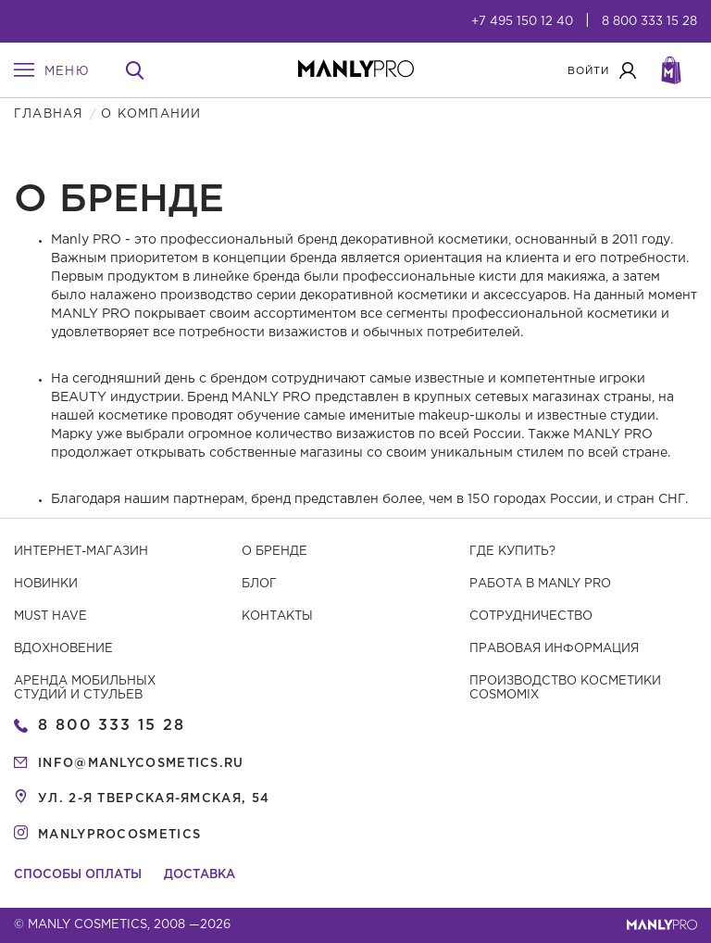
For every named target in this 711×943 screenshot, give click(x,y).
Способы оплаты (78, 875)
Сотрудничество (530, 616)
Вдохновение (63, 649)
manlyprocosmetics (119, 835)
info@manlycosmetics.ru (141, 764)
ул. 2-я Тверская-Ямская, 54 (153, 799)
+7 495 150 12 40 (522, 22)
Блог (259, 584)
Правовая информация (554, 649)
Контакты (277, 616)
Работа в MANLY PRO (540, 584)
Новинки (46, 584)
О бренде (274, 552)
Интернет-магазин (81, 552)
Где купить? (512, 552)
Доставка (199, 875)
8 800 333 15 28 (649, 22)
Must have (50, 616)
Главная (48, 114)
